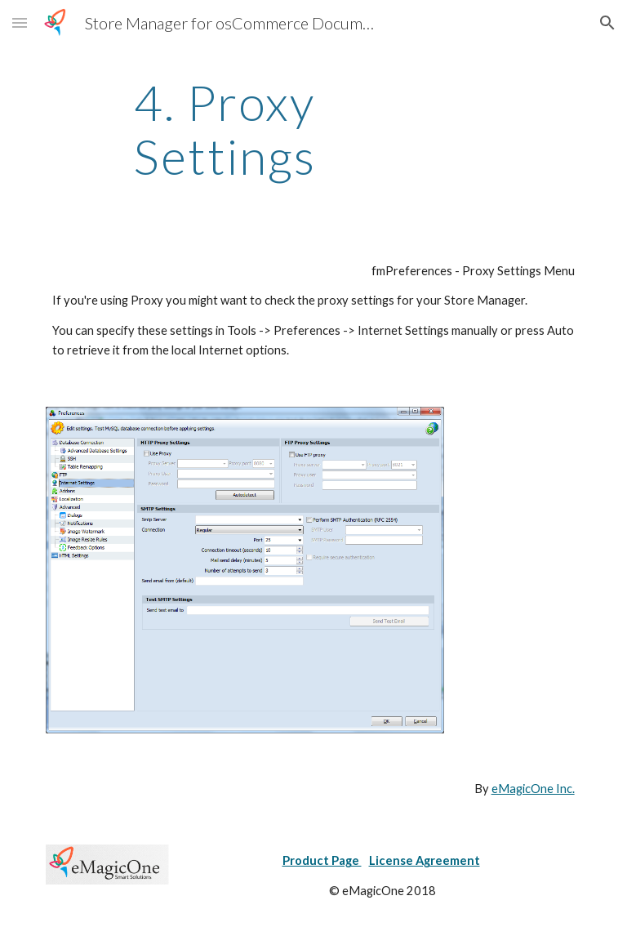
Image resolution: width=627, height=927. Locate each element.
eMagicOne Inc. (533, 789)
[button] (19, 22)
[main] (224, 129)
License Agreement (424, 860)
